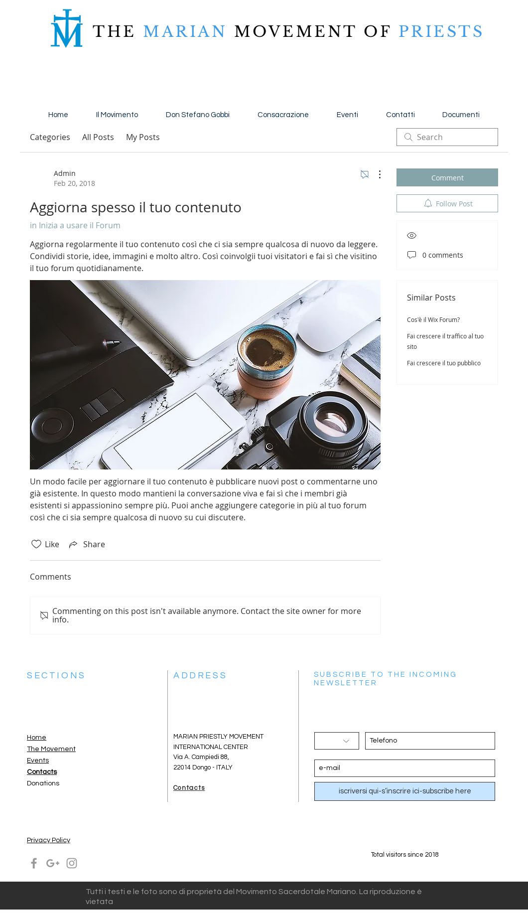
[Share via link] (86, 544)
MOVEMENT (295, 31)
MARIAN (185, 31)
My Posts (143, 137)
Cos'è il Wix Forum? (433, 319)
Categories (50, 137)
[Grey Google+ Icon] (53, 863)
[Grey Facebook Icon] (34, 863)
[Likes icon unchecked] (36, 544)
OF (378, 31)
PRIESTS (438, 31)
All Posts (98, 137)
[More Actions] (375, 174)
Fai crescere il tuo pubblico (444, 363)
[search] (447, 137)
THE (114, 31)
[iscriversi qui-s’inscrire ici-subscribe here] (404, 791)
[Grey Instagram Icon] (72, 863)
